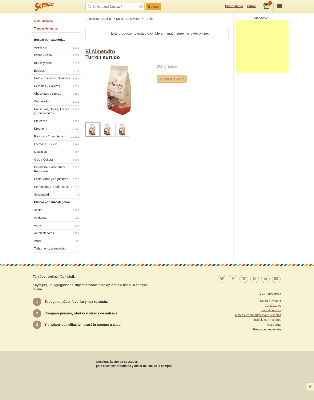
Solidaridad (56, 195)
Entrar (251, 6)
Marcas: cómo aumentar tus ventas (258, 315)
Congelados (56, 102)
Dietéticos (56, 121)
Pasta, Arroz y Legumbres (56, 179)
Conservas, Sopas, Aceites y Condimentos (56, 111)
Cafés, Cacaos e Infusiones (56, 79)
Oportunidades (43, 20)
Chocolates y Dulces (98, 18)
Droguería (56, 129)
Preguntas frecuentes (267, 329)
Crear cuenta (234, 6)
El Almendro (100, 51)
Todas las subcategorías (50, 248)
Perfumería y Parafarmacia (56, 187)
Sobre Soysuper (270, 300)
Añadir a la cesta (171, 79)
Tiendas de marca (46, 28)
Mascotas (56, 152)
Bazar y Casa (56, 55)
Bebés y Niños (56, 63)
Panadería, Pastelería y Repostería (56, 169)
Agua (56, 226)
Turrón (148, 18)
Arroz (56, 241)
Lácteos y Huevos (56, 144)
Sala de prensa (271, 310)
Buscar (153, 6)
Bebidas (56, 71)
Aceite (56, 210)
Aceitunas (56, 218)
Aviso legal (274, 324)
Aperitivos (56, 48)
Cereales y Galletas (56, 86)
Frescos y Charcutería (56, 137)
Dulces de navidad (128, 18)
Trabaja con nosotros (267, 319)
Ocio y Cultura (56, 160)
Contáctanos (273, 305)
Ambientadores (56, 233)
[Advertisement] (262, 46)
